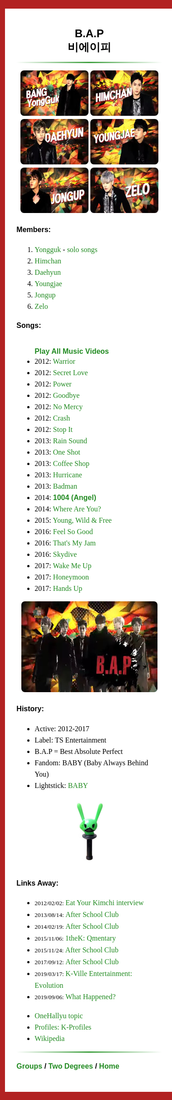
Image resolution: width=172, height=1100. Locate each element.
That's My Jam (74, 543)
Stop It (63, 429)
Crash (61, 418)
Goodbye (66, 395)
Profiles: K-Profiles (62, 1027)
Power (62, 384)
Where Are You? (77, 509)
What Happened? (90, 997)
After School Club (91, 914)
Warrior (64, 361)
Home (109, 1066)
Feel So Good (73, 531)
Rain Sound (70, 441)
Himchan (47, 261)
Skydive (65, 554)
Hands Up (67, 588)
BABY (78, 785)
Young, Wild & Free (82, 520)
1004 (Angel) (74, 497)
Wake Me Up (72, 566)
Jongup (44, 295)
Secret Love (70, 373)
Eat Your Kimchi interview (104, 903)
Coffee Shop (71, 463)
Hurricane (67, 475)
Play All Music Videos (71, 351)
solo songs (82, 249)
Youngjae (48, 283)
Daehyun (47, 272)
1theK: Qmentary (90, 938)
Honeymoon (71, 577)
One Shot (66, 452)
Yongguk (47, 249)
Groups (29, 1066)
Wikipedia (49, 1038)
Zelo (41, 306)
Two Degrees (71, 1066)
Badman (65, 486)
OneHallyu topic (58, 1016)
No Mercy (68, 407)
